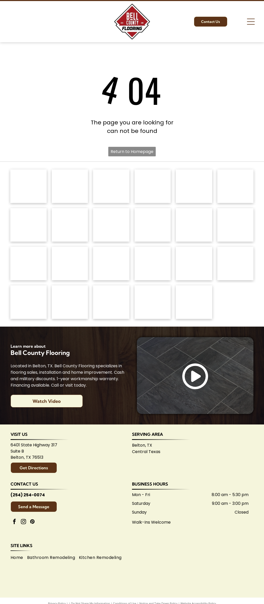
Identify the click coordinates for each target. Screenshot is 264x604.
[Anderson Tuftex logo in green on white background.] (28, 186)
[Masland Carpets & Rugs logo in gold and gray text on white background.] (194, 186)
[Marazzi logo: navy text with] (111, 263)
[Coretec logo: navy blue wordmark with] (153, 225)
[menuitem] (19, 557)
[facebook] (14, 522)
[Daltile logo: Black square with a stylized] (235, 225)
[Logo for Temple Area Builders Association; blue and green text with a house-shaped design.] (111, 302)
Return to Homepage (132, 152)
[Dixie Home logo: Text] (235, 186)
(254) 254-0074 (28, 495)
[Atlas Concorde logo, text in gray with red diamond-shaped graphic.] (194, 225)
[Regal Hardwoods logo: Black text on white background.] (28, 225)
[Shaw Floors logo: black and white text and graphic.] (111, 186)
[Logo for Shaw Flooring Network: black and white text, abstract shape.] (194, 302)
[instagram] (23, 522)
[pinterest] (32, 522)
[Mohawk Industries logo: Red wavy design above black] (70, 186)
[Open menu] (251, 21)
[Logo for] (70, 225)
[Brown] (153, 263)
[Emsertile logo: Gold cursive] (28, 263)
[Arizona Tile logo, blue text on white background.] (28, 302)
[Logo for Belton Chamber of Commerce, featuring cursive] (70, 302)
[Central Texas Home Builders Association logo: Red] (153, 302)
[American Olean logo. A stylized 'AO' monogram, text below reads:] (235, 263)
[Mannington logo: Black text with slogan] (111, 225)
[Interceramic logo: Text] (70, 263)
